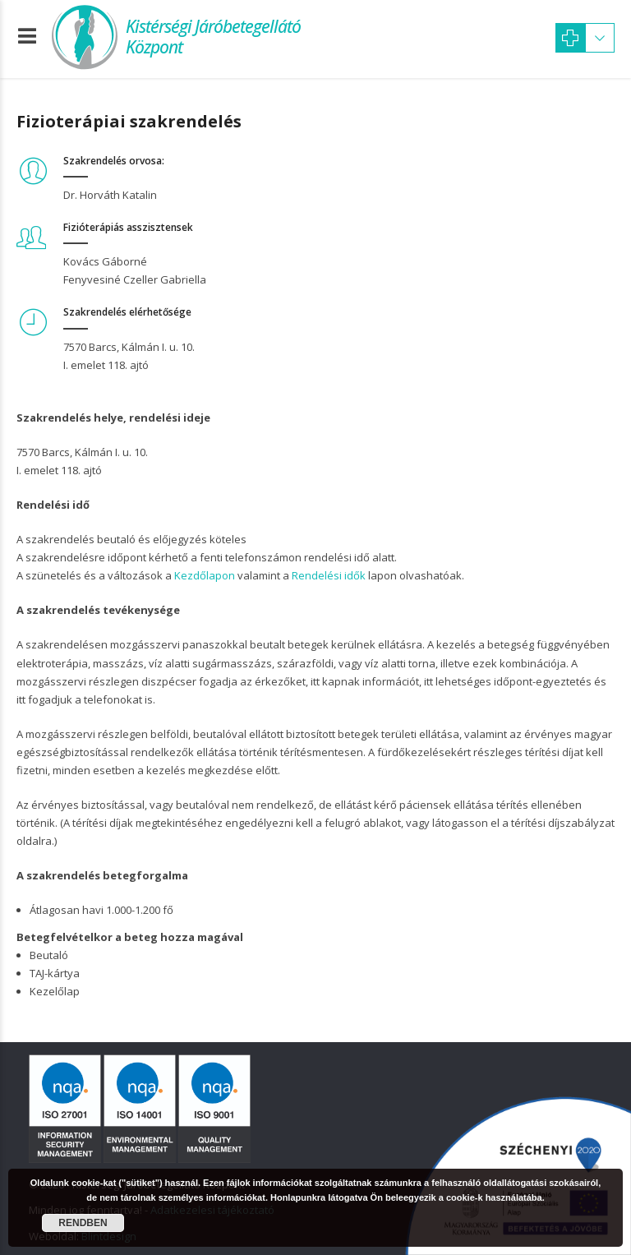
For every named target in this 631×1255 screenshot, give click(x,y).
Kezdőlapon (204, 575)
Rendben (82, 1223)
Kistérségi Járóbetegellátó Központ (213, 37)
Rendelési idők (329, 575)
